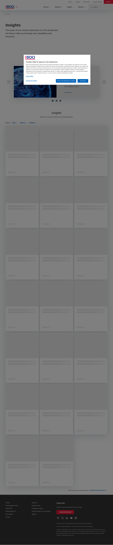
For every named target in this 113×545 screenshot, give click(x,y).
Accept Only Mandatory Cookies (66, 80)
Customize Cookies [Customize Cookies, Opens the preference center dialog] (31, 80)
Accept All (83, 80)
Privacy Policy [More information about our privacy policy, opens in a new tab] (29, 76)
